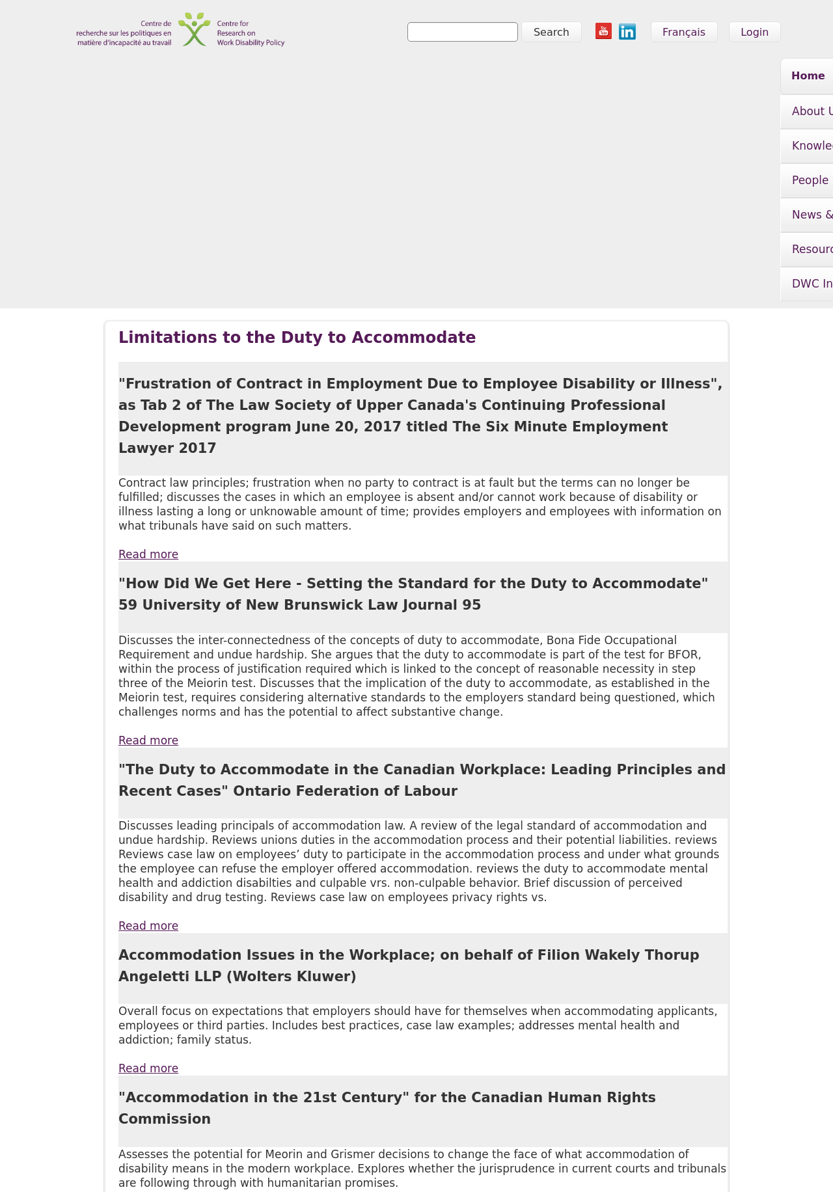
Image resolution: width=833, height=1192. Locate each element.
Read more (148, 347)
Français (683, 32)
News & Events (513, 77)
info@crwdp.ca (98, 1164)
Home (180, 76)
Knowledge (336, 77)
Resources (618, 77)
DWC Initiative (720, 77)
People (419, 77)
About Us (245, 77)
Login (755, 32)
